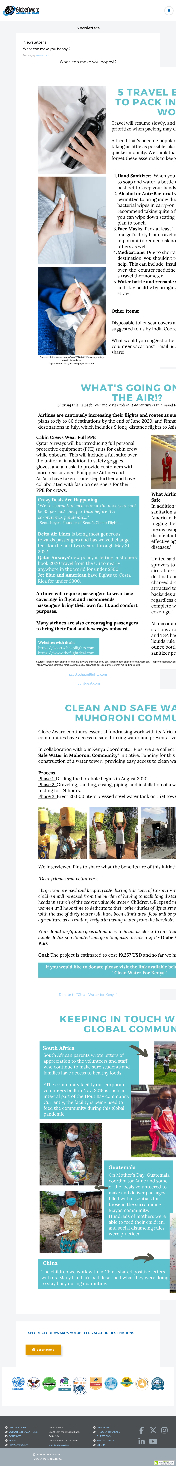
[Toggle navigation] (169, 10)
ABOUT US (103, 1427)
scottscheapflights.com (88, 674)
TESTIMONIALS (105, 1440)
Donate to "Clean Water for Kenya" (88, 994)
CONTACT (15, 1436)
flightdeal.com (88, 683)
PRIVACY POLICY (18, 1445)
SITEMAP (102, 1445)
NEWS (12, 1440)
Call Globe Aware (59, 1445)
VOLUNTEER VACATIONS (23, 1432)
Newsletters (42, 55)
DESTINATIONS (43, 1350)
